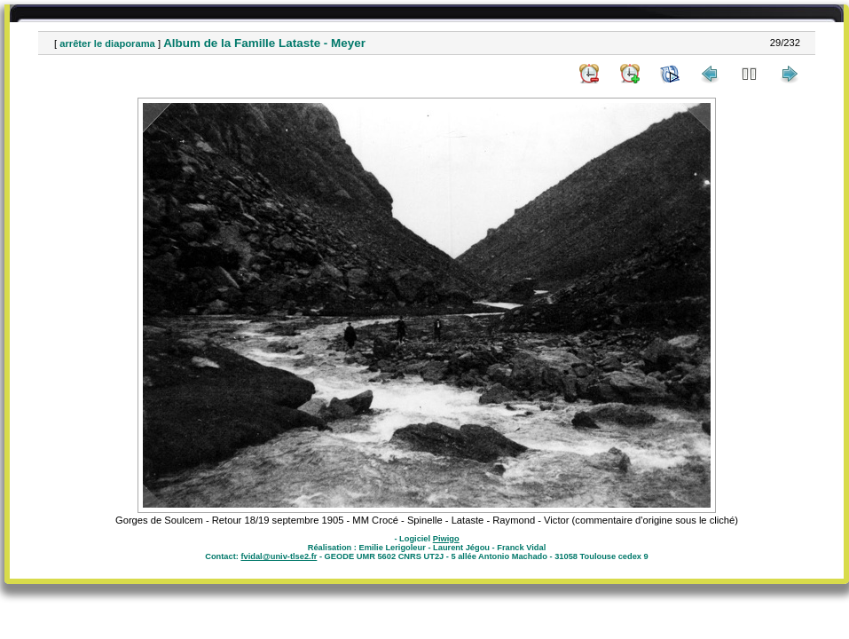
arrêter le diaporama (107, 43)
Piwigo (446, 538)
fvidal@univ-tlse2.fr (278, 556)
